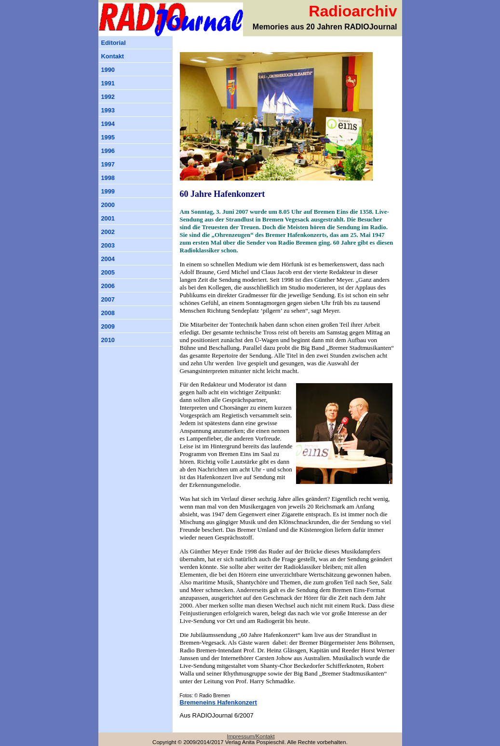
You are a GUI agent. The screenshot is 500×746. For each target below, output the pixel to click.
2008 (108, 313)
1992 (108, 96)
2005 (108, 272)
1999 (108, 191)
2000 (108, 204)
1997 (108, 164)
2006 (108, 286)
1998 (108, 177)
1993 (108, 110)
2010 (108, 340)
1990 (108, 69)
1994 (108, 123)
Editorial (113, 42)
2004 (108, 258)
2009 (108, 326)
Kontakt (112, 56)
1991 (108, 83)
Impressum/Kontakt (251, 736)
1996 (108, 150)
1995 (108, 137)
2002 (108, 231)
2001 (108, 218)
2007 (108, 299)
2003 (108, 245)
